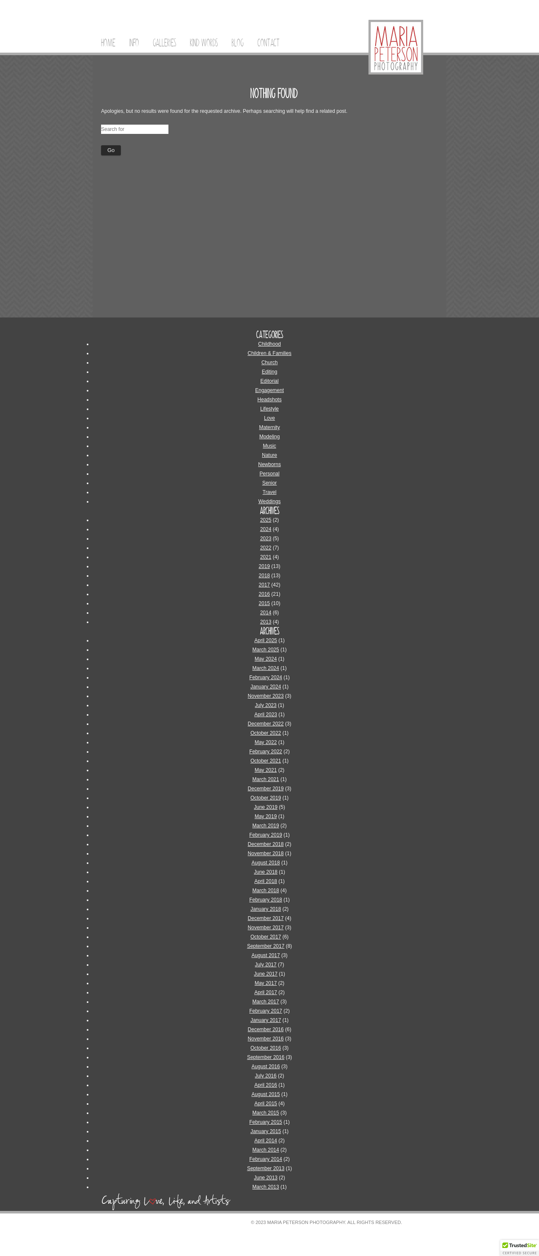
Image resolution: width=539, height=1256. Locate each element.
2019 (264, 566)
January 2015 (266, 1131)
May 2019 (266, 816)
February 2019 (265, 835)
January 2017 (266, 1020)
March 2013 (265, 1187)
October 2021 (266, 761)
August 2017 (265, 955)
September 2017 (266, 946)
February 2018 (265, 900)
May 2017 (266, 983)
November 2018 (265, 853)
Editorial (269, 381)
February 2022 (265, 752)
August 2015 (265, 1094)
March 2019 (265, 826)
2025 (266, 520)
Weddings (269, 501)
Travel (270, 492)
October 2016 (266, 1048)
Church (269, 362)
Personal (269, 474)
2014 (266, 613)
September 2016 (266, 1057)
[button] (519, 1248)
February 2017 (265, 1011)
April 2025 (265, 640)
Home (108, 43)
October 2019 (266, 798)
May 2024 (266, 659)
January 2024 (266, 687)
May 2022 (266, 742)
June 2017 (266, 974)
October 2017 (266, 937)
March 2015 (265, 1113)
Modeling (269, 437)
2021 (266, 557)
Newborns (269, 464)
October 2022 (266, 733)
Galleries (164, 43)
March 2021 (265, 779)
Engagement (269, 390)
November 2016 (265, 1039)
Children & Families (269, 353)
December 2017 (265, 918)
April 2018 (265, 881)
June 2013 (266, 1178)
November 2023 (265, 696)
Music (269, 446)
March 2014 (265, 1150)
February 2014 (265, 1159)
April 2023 (265, 714)
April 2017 (265, 992)
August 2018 (265, 863)
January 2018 (266, 909)
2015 (264, 603)
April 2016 (265, 1085)
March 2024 (265, 668)
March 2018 (265, 890)
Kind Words (204, 43)
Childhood (269, 344)
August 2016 (265, 1066)
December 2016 (265, 1029)
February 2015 (265, 1122)
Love (269, 418)
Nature (269, 455)
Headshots (269, 400)
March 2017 (265, 1002)
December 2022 (265, 724)
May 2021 (266, 770)
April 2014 (265, 1141)
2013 (266, 622)
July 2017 (265, 965)
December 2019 (265, 789)
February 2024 (265, 677)
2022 (266, 548)
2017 (264, 585)
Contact (268, 43)
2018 (264, 576)
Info (134, 43)
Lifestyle (269, 409)
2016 (264, 594)
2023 (266, 538)
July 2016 (265, 1076)
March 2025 (265, 650)
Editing (270, 372)
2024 (266, 529)
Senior (269, 483)
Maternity (269, 427)
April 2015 (265, 1104)
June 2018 (266, 872)
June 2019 (266, 807)
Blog (237, 43)
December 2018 (265, 844)
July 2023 (265, 705)
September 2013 (266, 1168)
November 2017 (265, 928)
